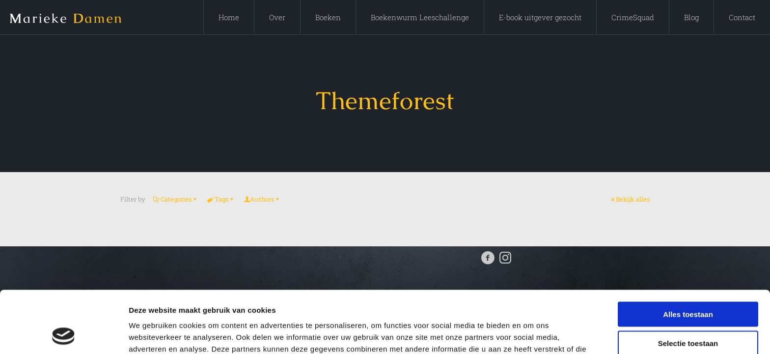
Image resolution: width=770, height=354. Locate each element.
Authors (262, 199)
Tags (221, 199)
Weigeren (687, 313)
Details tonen (530, 334)
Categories (175, 199)
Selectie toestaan (688, 285)
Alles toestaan (688, 256)
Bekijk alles (629, 199)
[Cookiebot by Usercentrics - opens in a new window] (64, 334)
